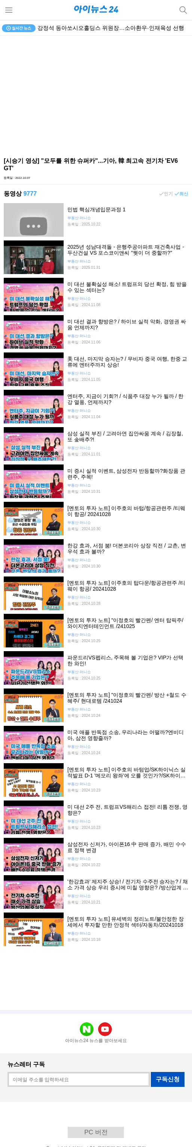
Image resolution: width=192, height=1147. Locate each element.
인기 (168, 193)
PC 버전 (95, 1132)
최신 (183, 193)
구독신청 (168, 1079)
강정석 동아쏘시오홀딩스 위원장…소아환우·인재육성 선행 (110, 28)
